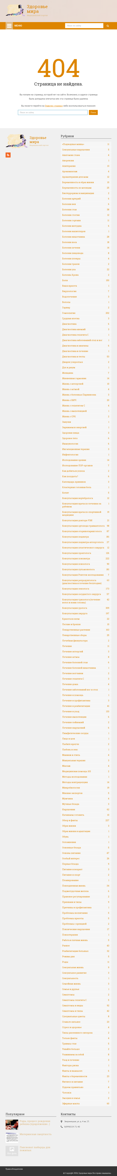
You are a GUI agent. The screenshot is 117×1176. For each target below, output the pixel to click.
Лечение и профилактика (85, 700)
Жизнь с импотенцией (85, 411)
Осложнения (85, 842)
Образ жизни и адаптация (85, 831)
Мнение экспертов (85, 793)
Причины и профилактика (85, 907)
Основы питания (85, 853)
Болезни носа (85, 242)
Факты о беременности (85, 1076)
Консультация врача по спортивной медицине (85, 513)
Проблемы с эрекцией (85, 923)
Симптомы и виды (85, 1005)
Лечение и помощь (85, 695)
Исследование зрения (85, 460)
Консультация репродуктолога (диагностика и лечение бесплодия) (85, 582)
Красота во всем (85, 618)
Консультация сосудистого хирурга (85, 594)
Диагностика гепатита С (85, 334)
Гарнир (85, 307)
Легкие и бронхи (85, 624)
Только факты (85, 1038)
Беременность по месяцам (85, 187)
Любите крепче (85, 744)
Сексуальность (85, 978)
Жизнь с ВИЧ (85, 400)
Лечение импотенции (85, 716)
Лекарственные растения (85, 629)
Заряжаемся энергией (85, 427)
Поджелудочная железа (85, 891)
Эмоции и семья (85, 1098)
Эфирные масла (85, 1103)
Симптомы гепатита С (85, 1000)
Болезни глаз (85, 209)
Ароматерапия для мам (85, 176)
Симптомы (85, 994)
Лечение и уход (85, 711)
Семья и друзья (85, 989)
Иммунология (85, 443)
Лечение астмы (85, 657)
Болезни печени (85, 247)
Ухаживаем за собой (85, 1054)
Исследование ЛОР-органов (85, 465)
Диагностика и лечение (85, 351)
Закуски (85, 422)
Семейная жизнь (85, 983)
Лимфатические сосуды (85, 733)
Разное (85, 945)
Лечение (85, 646)
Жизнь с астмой (85, 389)
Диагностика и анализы (85, 345)
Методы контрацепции (85, 782)
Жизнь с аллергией (85, 383)
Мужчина (85, 798)
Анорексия (85, 160)
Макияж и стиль (85, 755)
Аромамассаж (85, 171)
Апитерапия (85, 166)
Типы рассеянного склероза (85, 1032)
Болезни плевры (85, 258)
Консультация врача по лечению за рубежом (85, 505)
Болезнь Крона (85, 274)
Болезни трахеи (85, 264)
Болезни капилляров (85, 231)
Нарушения (85, 809)
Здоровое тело (85, 438)
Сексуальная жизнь (85, 967)
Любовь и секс (85, 749)
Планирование (85, 880)
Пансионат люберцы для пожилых (35, 1149)
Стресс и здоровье (85, 1027)
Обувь (85, 836)
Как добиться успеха (85, 471)
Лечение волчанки (85, 673)
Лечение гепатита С (85, 678)
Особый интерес (85, 858)
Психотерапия (85, 934)
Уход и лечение (85, 1060)
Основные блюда (85, 847)
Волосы (85, 302)
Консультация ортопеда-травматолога (85, 525)
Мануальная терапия (85, 760)
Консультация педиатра (85, 536)
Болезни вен (85, 204)
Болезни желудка (85, 225)
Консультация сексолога (85, 588)
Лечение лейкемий (85, 722)
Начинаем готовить (85, 814)
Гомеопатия (85, 313)
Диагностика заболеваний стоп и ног (85, 340)
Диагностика (85, 323)
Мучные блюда (85, 804)
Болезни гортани (85, 220)
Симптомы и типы (85, 1011)
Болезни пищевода (85, 253)
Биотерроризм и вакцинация (85, 193)
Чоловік (85, 1092)
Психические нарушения (85, 929)
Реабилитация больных (85, 951)
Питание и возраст (85, 869)
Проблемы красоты (85, 918)
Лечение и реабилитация (85, 706)
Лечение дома (85, 684)
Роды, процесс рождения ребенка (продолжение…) (35, 1123)
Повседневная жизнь (85, 885)
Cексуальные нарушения (85, 149)
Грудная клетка (85, 318)
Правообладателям (14, 1169)
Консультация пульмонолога (85, 569)
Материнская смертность (36, 1134)
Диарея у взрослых (85, 362)
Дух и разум (85, 367)
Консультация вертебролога (85, 498)
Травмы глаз (85, 1043)
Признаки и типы (85, 902)
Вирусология (85, 291)
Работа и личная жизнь (85, 940)
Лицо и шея (85, 738)
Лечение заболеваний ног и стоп (85, 689)
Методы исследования (85, 776)
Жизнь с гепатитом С (85, 405)
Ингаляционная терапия (85, 449)
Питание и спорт (85, 874)
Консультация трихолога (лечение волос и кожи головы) (85, 601)
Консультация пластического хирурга (85, 547)
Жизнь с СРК (85, 416)
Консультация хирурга (85, 613)
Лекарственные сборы (85, 635)
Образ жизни (85, 825)
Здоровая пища (85, 432)
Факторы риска (85, 1065)
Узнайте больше (85, 1049)
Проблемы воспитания (85, 913)
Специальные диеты (85, 1016)
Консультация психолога (85, 564)
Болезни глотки (85, 215)
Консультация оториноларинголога (85, 531)
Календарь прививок (85, 481)
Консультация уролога (85, 608)
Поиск (93, 112)
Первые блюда (85, 863)
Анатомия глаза (85, 155)
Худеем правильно (85, 1087)
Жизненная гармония (85, 378)
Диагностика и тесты (85, 356)
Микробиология (85, 787)
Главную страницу (54, 105)
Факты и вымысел (85, 1070)
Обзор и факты (85, 820)
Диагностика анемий (85, 329)
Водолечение (85, 296)
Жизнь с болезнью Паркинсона (85, 394)
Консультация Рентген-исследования (85, 574)
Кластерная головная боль (85, 487)
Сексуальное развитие (85, 972)
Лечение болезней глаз (85, 662)
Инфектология (85, 454)
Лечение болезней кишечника (85, 667)
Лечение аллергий (85, 651)
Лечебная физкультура (85, 640)
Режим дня (85, 956)
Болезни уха (85, 269)
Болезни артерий (85, 198)
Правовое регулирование (85, 896)
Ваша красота (85, 285)
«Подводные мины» (85, 144)
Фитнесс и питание (85, 1081)
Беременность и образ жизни (85, 182)
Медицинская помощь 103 (85, 771)
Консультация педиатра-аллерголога (85, 542)
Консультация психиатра (85, 558)
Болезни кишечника (85, 236)
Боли (85, 280)
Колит (85, 492)
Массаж (85, 765)
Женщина (85, 372)
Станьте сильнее (85, 1021)
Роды (85, 962)
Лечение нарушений (85, 727)
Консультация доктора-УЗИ (85, 520)
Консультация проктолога (85, 553)
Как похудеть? (85, 476)
